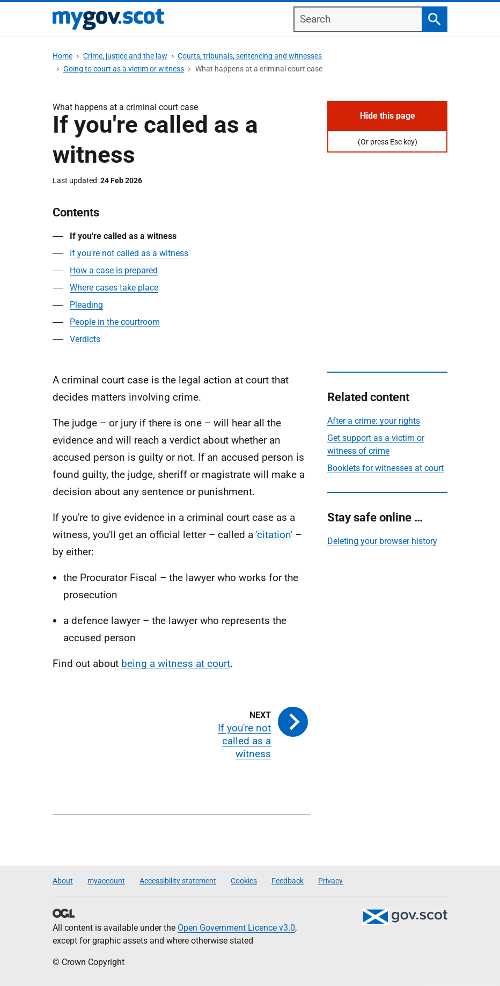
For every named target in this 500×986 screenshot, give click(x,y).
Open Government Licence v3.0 (236, 928)
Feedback (287, 880)
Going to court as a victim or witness (123, 68)
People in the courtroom (115, 322)
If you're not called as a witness (129, 253)
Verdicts (85, 339)
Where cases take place (114, 287)
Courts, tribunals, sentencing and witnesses (250, 56)
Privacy (330, 880)
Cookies (244, 880)
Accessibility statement (177, 880)
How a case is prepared (114, 270)
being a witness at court (175, 663)
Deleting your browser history (382, 541)
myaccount (106, 880)
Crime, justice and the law (125, 56)
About (63, 880)
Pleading (86, 305)
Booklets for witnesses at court (385, 468)
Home (62, 56)
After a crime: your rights (373, 421)
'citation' (274, 534)
